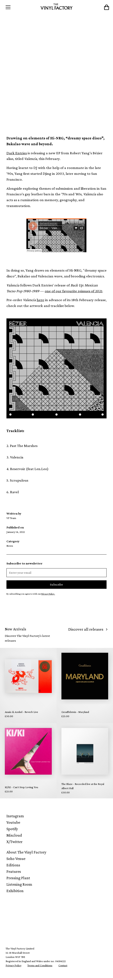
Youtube (13, 822)
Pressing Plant (18, 878)
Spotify (12, 829)
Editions (13, 865)
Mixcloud (14, 835)
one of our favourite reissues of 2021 (73, 291)
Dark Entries (16, 153)
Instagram (15, 816)
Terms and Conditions (39, 965)
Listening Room (19, 884)
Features (13, 871)
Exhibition (15, 890)
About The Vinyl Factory (26, 852)
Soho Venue (15, 858)
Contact (62, 965)
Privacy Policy (13, 965)
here (40, 300)
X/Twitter (14, 841)
